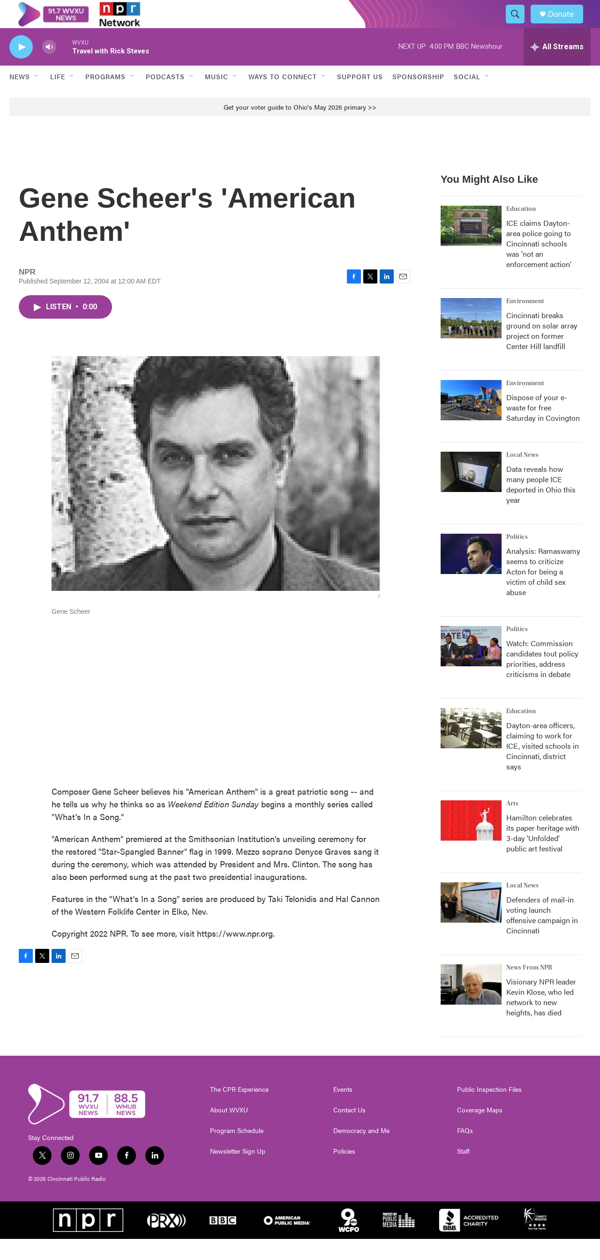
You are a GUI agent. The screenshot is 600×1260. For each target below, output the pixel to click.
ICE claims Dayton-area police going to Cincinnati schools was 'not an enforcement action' (538, 265)
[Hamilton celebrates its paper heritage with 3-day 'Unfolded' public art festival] (471, 841)
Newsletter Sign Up (237, 1172)
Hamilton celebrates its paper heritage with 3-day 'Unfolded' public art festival (542, 854)
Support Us (360, 97)
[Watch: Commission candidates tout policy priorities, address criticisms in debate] (471, 667)
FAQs (465, 1152)
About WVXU (229, 1131)
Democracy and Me (361, 1152)
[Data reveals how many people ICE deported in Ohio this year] (471, 493)
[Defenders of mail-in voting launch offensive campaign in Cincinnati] (471, 923)
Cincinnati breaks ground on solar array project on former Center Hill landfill (542, 352)
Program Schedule (236, 1152)
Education (521, 230)
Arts (512, 824)
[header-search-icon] (519, 24)
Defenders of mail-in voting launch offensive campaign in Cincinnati (542, 936)
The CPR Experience (239, 1110)
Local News (522, 476)
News (19, 97)
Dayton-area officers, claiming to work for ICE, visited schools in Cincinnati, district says (542, 767)
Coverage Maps (479, 1131)
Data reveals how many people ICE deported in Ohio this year (541, 505)
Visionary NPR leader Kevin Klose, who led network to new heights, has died (541, 1018)
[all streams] (557, 68)
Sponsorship (418, 97)
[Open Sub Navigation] (37, 97)
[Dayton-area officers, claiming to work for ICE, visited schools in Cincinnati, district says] (471, 749)
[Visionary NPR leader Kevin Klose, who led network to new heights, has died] (471, 1005)
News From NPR (529, 988)
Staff (463, 1172)
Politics (517, 558)
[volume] (49, 68)
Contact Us (349, 1131)
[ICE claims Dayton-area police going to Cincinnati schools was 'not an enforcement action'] (471, 247)
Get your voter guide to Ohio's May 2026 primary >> (300, 128)
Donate (566, 25)
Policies (344, 1172)
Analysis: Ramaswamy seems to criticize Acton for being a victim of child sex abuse (543, 593)
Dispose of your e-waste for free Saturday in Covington (543, 428)
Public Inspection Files (489, 1110)
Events (342, 1110)
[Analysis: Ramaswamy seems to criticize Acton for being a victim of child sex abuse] (471, 575)
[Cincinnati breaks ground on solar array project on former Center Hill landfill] (471, 339)
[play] (21, 68)
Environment (525, 322)
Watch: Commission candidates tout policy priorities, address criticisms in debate (542, 680)
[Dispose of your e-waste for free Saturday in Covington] (471, 421)
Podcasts (165, 97)
